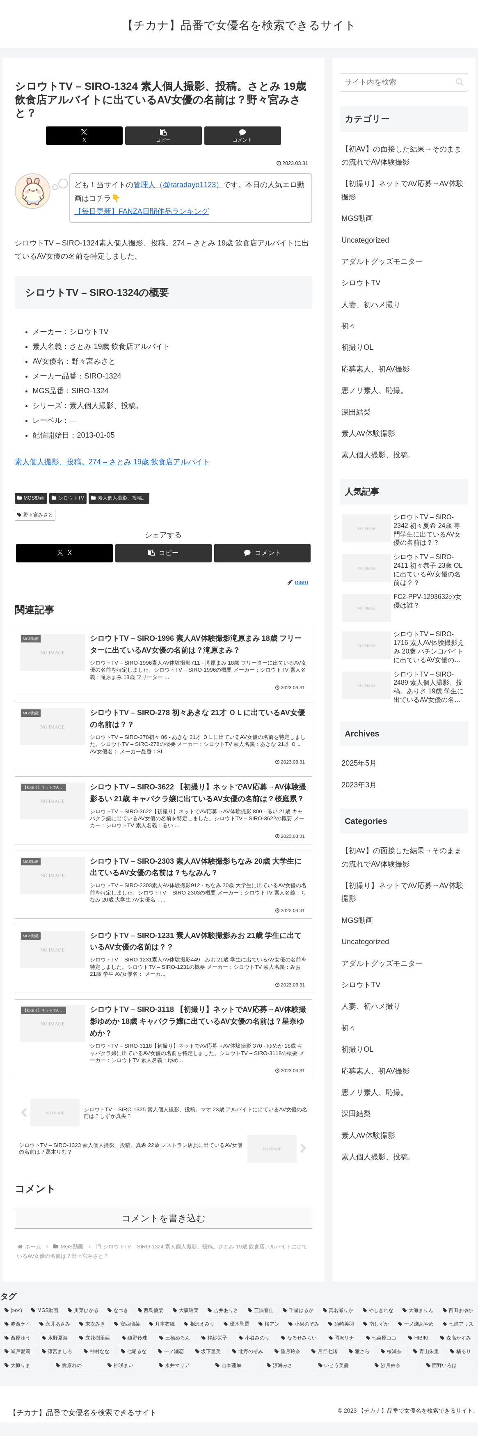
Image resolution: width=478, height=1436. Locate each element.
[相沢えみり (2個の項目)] (199, 1338)
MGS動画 (31, 498)
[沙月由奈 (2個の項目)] (396, 1379)
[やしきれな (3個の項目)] (378, 1324)
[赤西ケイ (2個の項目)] (17, 1338)
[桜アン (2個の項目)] (269, 1338)
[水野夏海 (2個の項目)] (56, 1352)
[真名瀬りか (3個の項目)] (338, 1324)
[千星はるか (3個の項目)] (298, 1324)
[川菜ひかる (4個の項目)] (83, 1324)
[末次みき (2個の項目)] (92, 1338)
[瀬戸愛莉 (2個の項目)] (19, 1365)
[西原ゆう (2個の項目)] (19, 1352)
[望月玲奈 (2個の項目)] (288, 1365)
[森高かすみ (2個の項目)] (457, 1352)
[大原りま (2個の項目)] (25, 1379)
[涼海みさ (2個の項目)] (288, 1379)
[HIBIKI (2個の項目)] (420, 1352)
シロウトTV (68, 498)
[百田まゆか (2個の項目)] (458, 1324)
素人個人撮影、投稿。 (119, 498)
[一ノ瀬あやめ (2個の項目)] (415, 1338)
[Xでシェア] (113, 135)
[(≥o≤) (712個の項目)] (13, 1324)
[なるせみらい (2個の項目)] (300, 1352)
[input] (404, 82)
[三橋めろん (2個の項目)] (176, 1352)
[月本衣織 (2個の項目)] (161, 1338)
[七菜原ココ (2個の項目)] (382, 1352)
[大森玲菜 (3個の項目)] (185, 1324)
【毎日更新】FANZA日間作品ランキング (141, 211)
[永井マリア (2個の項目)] (182, 1379)
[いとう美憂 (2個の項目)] (342, 1379)
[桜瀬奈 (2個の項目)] (392, 1365)
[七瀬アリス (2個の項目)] (458, 1338)
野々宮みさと (35, 515)
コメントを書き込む (163, 1232)
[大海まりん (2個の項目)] (418, 1324)
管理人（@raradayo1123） (178, 185)
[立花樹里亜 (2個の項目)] (95, 1352)
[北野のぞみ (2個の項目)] (249, 1365)
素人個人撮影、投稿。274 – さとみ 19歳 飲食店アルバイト (112, 462)
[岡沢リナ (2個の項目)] (343, 1352)
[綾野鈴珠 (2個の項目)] (136, 1352)
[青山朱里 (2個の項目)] (427, 1365)
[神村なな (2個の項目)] (98, 1365)
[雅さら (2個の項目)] (360, 1365)
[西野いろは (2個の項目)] (450, 1379)
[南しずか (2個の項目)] (376, 1338)
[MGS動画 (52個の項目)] (44, 1324)
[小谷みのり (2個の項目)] (255, 1352)
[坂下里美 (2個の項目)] (209, 1365)
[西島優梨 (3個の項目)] (150, 1324)
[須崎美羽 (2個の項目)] (341, 1338)
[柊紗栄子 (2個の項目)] (215, 1352)
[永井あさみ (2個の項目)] (55, 1338)
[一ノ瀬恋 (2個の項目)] (172, 1365)
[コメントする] (213, 135)
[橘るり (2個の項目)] (461, 1365)
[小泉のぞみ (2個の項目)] (304, 1338)
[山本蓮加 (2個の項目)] (236, 1379)
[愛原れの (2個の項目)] (77, 1379)
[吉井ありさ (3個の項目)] (223, 1324)
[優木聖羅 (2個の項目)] (236, 1338)
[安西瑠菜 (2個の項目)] (127, 1338)
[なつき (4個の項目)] (118, 1324)
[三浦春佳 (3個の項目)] (260, 1324)
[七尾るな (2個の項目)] (135, 1365)
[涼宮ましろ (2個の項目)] (58, 1365)
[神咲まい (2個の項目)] (128, 1379)
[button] (163, 135)
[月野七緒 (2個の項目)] (325, 1365)
